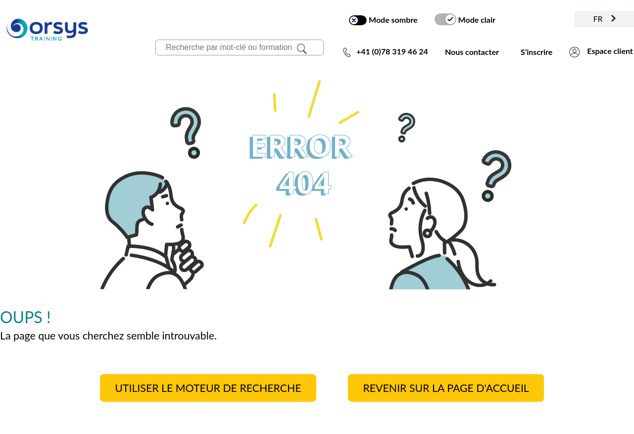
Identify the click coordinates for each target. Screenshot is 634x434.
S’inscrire (536, 51)
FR (604, 18)
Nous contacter (472, 51)
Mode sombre (383, 20)
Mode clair (465, 19)
